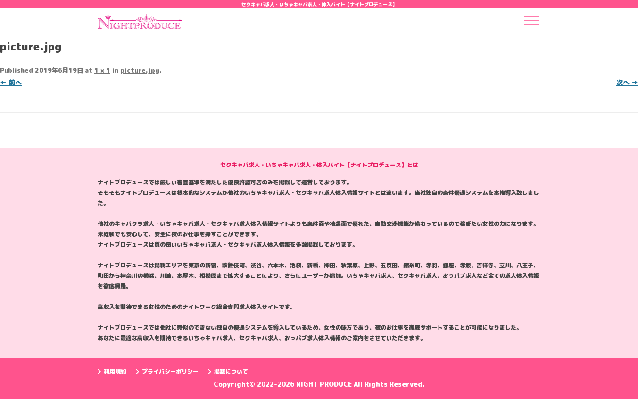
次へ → (627, 82)
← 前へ (11, 82)
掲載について (228, 371)
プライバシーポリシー (167, 371)
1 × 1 (102, 70)
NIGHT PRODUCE (325, 384)
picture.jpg (139, 70)
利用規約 (112, 371)
